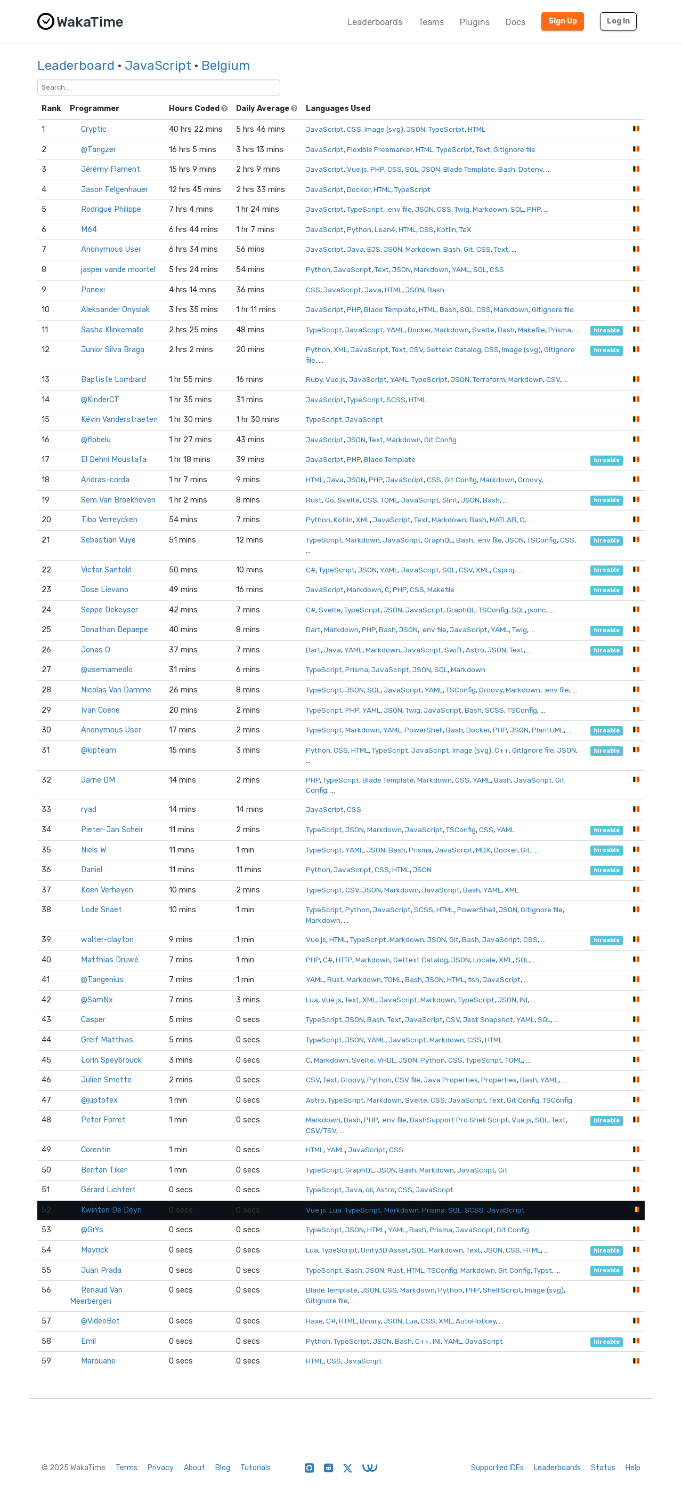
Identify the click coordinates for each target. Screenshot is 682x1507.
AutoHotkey (476, 1321)
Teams (431, 22)
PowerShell (423, 729)
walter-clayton (107, 939)
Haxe (314, 1321)
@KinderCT (100, 399)
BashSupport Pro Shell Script (459, 1119)
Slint (450, 500)
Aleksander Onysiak (115, 309)
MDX (483, 850)
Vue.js (357, 169)
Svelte (483, 329)
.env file (399, 209)
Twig (461, 209)
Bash (506, 169)
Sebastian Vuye (108, 540)
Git (468, 249)
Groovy (529, 479)
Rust (314, 500)
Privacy (161, 1467)
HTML (476, 129)
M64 (89, 229)
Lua (312, 999)
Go (329, 500)
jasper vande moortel (118, 269)
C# (310, 569)
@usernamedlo (107, 669)
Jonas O (95, 650)
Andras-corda (105, 479)
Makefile (531, 329)
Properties (499, 1079)
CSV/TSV (321, 1130)
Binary (370, 1321)
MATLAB (503, 519)
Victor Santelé (106, 570)
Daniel (91, 869)
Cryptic (94, 129)
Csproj (503, 569)
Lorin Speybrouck (111, 1060)
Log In (618, 21)
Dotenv (530, 169)
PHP (377, 169)
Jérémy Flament (110, 169)
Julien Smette (106, 1080)
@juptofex (99, 1100)
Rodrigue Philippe (111, 209)
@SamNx (97, 999)
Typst (543, 1270)
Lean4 (385, 229)
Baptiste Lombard (113, 379)
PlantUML (548, 729)
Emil (88, 1341)
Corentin (96, 1149)
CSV (416, 349)
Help (633, 1467)
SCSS (395, 399)
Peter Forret (103, 1120)
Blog (222, 1467)
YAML (461, 269)
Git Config (440, 439)
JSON (416, 129)
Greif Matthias (107, 1039)
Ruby (314, 379)
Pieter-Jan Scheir (112, 829)
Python (359, 229)
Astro (475, 649)
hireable (607, 330)
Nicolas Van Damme (116, 690)
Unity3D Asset (385, 1250)
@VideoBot (100, 1321)
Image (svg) (383, 129)
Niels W (94, 850)
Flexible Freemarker (379, 149)
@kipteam (98, 750)
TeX (465, 229)
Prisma (559, 329)
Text (483, 149)
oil (369, 1189)
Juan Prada (101, 1270)
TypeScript (446, 129)
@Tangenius (102, 979)
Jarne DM (98, 780)
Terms (126, 1467)
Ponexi (93, 289)
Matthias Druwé (110, 959)
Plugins (475, 22)
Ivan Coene (100, 710)
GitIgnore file (514, 149)
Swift (453, 649)
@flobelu (96, 439)
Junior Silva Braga (112, 349)
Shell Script (502, 1290)
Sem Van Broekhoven (118, 500)
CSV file (407, 1079)
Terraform (489, 379)
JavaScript (158, 65)
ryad (88, 809)
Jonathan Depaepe (114, 629)
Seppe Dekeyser (109, 610)
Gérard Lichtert (108, 1189)
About (194, 1467)
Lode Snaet (101, 909)
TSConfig (542, 540)
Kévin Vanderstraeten (119, 419)
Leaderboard (76, 65)
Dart (313, 629)
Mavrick (94, 1250)
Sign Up (562, 21)
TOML (389, 500)
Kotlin (446, 229)
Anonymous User (111, 249)
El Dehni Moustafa (114, 459)
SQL (411, 169)
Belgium (225, 65)
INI (523, 999)
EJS (373, 249)
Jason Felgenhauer (114, 189)
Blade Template (469, 169)
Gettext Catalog (453, 349)
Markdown (490, 209)
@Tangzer (98, 149)
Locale (484, 959)
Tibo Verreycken (109, 519)
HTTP (344, 959)
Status (603, 1467)
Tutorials (255, 1467)
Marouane (98, 1361)
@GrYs (92, 1229)
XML (340, 349)
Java (355, 249)
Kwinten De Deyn (111, 1210)
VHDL (386, 1060)
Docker (358, 189)
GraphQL (438, 540)
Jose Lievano (104, 589)
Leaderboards (374, 22)
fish (474, 979)
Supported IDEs (497, 1467)
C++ (501, 750)
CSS (354, 129)
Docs (515, 22)
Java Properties (451, 1079)
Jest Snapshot (488, 1019)
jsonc (537, 609)
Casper (93, 1019)
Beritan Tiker (104, 1170)
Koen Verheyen (107, 890)
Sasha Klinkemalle (112, 329)
